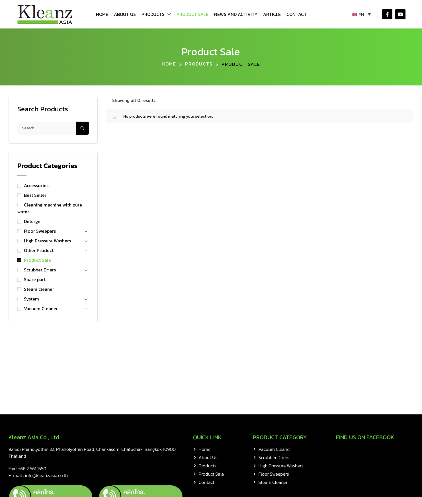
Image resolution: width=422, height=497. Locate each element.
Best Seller (35, 195)
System (31, 298)
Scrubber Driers (40, 269)
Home (169, 64)
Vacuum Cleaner (41, 308)
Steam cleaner (39, 289)
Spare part (35, 279)
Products (199, 64)
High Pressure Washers (47, 240)
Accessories (36, 185)
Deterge (32, 221)
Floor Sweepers (40, 231)
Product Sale (37, 260)
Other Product (39, 250)
